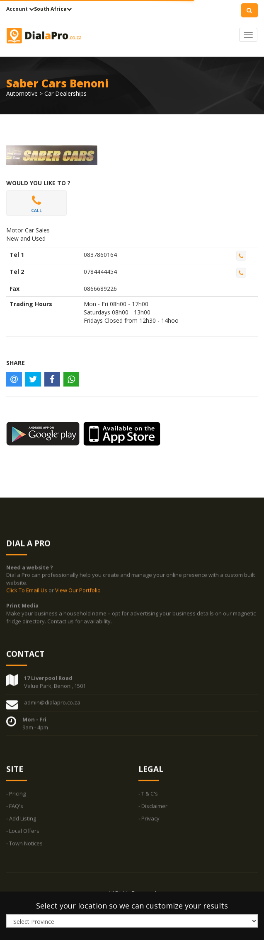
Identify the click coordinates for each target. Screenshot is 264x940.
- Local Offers (22, 834)
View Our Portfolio (78, 593)
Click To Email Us (27, 593)
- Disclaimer (152, 809)
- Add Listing (21, 822)
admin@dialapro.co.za (52, 706)
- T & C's (148, 797)
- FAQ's (14, 809)
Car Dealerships (65, 93)
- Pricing (16, 797)
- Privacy (149, 822)
